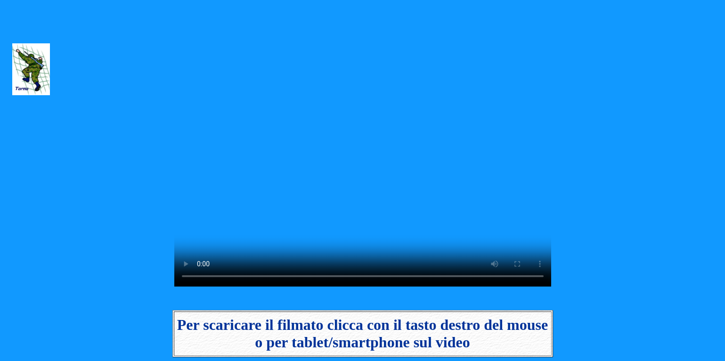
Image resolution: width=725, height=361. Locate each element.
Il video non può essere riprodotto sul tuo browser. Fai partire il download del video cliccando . (362, 145)
